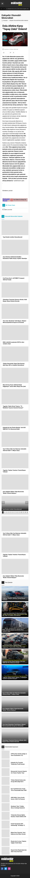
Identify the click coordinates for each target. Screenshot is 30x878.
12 (25, 512)
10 (21, 512)
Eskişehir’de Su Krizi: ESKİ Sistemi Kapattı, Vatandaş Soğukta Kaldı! (18, 8)
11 (23, 512)
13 (27, 512)
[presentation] (3, 502)
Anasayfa (5, 20)
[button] (3, 512)
